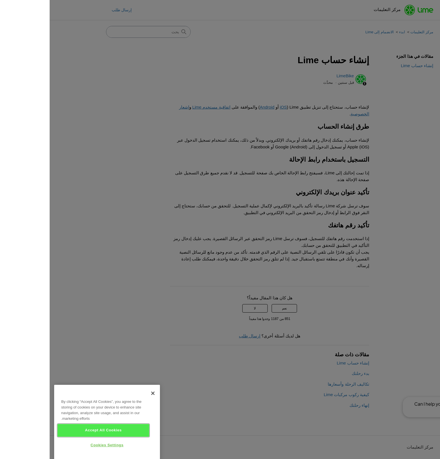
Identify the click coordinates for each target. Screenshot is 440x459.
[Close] (103, 400)
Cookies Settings (57, 452)
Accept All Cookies (53, 437)
